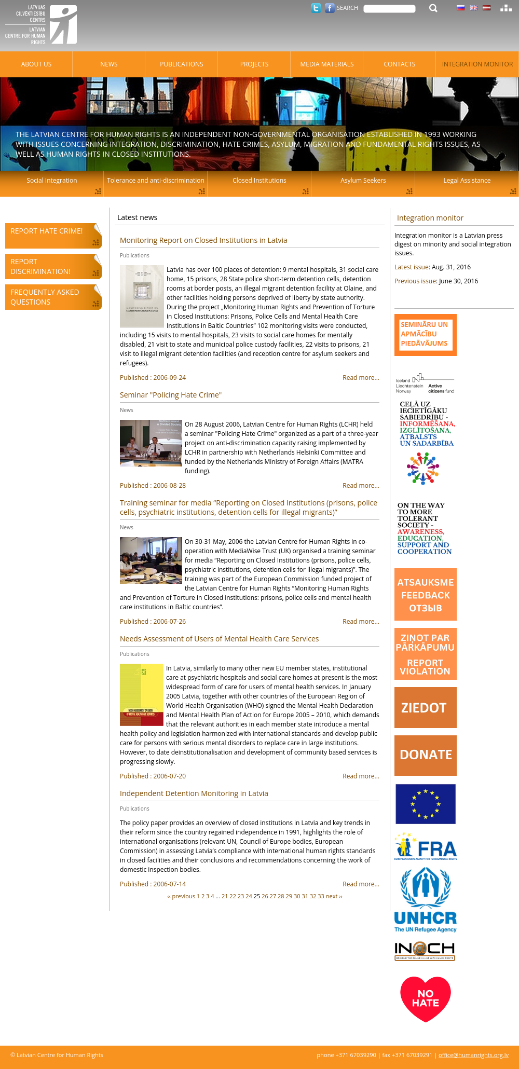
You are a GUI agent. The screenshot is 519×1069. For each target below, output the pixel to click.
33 (321, 896)
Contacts (400, 64)
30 (297, 896)
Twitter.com (316, 8)
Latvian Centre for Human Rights (44, 26)
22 (232, 896)
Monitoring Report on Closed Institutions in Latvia (204, 240)
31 (305, 896)
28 (281, 896)
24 (248, 896)
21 (225, 896)
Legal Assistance (467, 180)
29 (289, 896)
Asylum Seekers (363, 180)
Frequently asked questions (44, 297)
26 (265, 896)
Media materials (326, 64)
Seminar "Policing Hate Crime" (171, 395)
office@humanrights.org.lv (474, 1055)
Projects (254, 64)
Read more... (249, 377)
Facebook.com (330, 8)
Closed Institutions (259, 180)
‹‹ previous (181, 896)
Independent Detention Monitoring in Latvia (194, 793)
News (126, 410)
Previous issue (415, 281)
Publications (134, 255)
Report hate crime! (46, 231)
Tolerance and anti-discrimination (155, 180)
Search (347, 7)
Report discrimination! (40, 266)
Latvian (486, 7)
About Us (36, 64)
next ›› (334, 896)
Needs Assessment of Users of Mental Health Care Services (219, 638)
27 (273, 896)
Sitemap (506, 8)
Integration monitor (430, 218)
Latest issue (411, 267)
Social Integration (51, 180)
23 (241, 896)
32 (313, 896)
